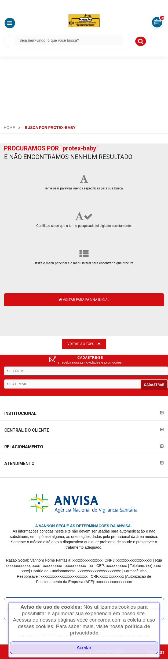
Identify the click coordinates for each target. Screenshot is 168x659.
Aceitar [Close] (84, 647)
